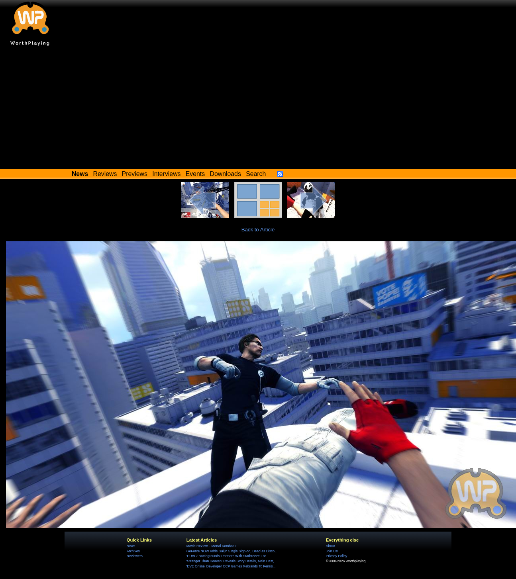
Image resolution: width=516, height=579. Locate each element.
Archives (133, 551)
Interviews (166, 173)
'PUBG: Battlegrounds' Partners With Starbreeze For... (227, 556)
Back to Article (258, 230)
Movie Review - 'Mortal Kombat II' (211, 546)
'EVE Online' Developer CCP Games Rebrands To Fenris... (231, 566)
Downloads (225, 173)
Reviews (105, 173)
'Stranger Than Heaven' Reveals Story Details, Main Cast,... (231, 561)
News (131, 546)
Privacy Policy (336, 556)
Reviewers (135, 556)
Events (195, 173)
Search (256, 173)
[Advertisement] (258, 109)
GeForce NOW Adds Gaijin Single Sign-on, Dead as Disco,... (232, 551)
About (330, 546)
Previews (134, 173)
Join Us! (332, 551)
